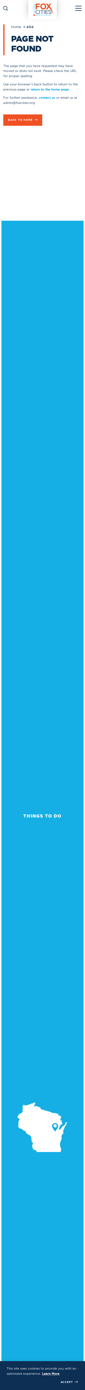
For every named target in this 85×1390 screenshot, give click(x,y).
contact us (47, 98)
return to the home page (50, 89)
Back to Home (22, 120)
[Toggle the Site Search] (5, 8)
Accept (69, 1382)
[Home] (42, 8)
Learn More (50, 1374)
